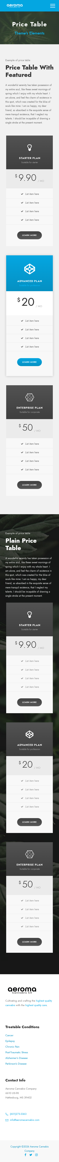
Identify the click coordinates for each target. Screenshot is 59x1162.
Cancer (9, 1035)
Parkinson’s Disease (16, 1063)
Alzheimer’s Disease (16, 1058)
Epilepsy (10, 1041)
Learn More (29, 235)
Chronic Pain (12, 1046)
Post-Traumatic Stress (16, 1052)
